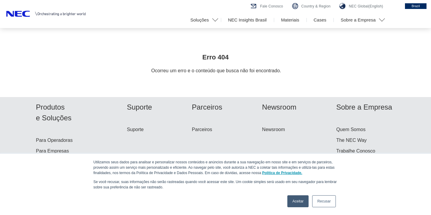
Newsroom (273, 129)
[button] (202, 20)
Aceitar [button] (297, 201)
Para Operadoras (54, 140)
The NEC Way (351, 140)
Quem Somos (350, 129)
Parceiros (202, 129)
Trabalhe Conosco (355, 150)
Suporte (135, 129)
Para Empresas (52, 150)
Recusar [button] (324, 201)
